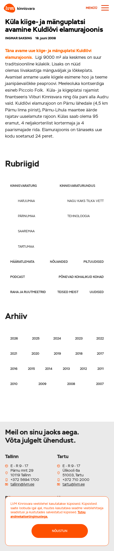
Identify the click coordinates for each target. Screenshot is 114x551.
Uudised (97, 292)
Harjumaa (26, 201)
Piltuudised (94, 262)
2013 (66, 369)
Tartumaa (26, 247)
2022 (100, 338)
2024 (57, 338)
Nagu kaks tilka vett (85, 201)
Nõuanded (59, 262)
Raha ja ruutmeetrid (28, 292)
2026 (14, 338)
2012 (83, 369)
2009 (42, 384)
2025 (35, 338)
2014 (48, 369)
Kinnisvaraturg (23, 186)
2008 (71, 384)
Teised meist (67, 292)
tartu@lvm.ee (74, 484)
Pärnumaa (26, 216)
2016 (13, 369)
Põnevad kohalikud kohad (81, 277)
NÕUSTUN (59, 531)
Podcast (17, 277)
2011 (100, 369)
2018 (78, 354)
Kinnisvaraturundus (77, 186)
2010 (13, 384)
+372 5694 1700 (25, 479)
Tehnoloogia (78, 216)
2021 (13, 354)
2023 (78, 338)
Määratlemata (22, 262)
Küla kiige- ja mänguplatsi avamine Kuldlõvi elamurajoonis (54, 25)
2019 (57, 354)
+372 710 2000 (76, 479)
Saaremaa (26, 231)
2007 (100, 384)
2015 (31, 369)
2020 (35, 354)
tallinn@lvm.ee (22, 484)
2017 (100, 354)
